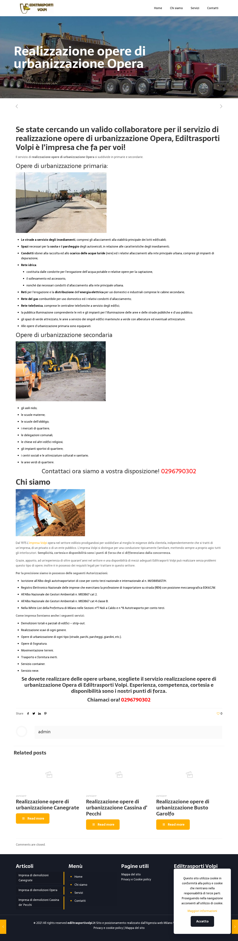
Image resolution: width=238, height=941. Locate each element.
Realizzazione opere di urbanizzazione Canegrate (47, 804)
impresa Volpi (38, 542)
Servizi (78, 892)
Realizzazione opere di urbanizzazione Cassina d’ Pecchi (116, 807)
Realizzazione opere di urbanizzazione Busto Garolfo (182, 807)
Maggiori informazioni (202, 911)
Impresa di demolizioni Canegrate (34, 878)
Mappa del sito (131, 874)
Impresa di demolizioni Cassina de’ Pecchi (39, 902)
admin (44, 731)
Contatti (80, 900)
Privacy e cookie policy (108, 927)
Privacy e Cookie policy (136, 879)
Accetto (202, 921)
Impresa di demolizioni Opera (38, 890)
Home (78, 876)
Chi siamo (80, 884)
